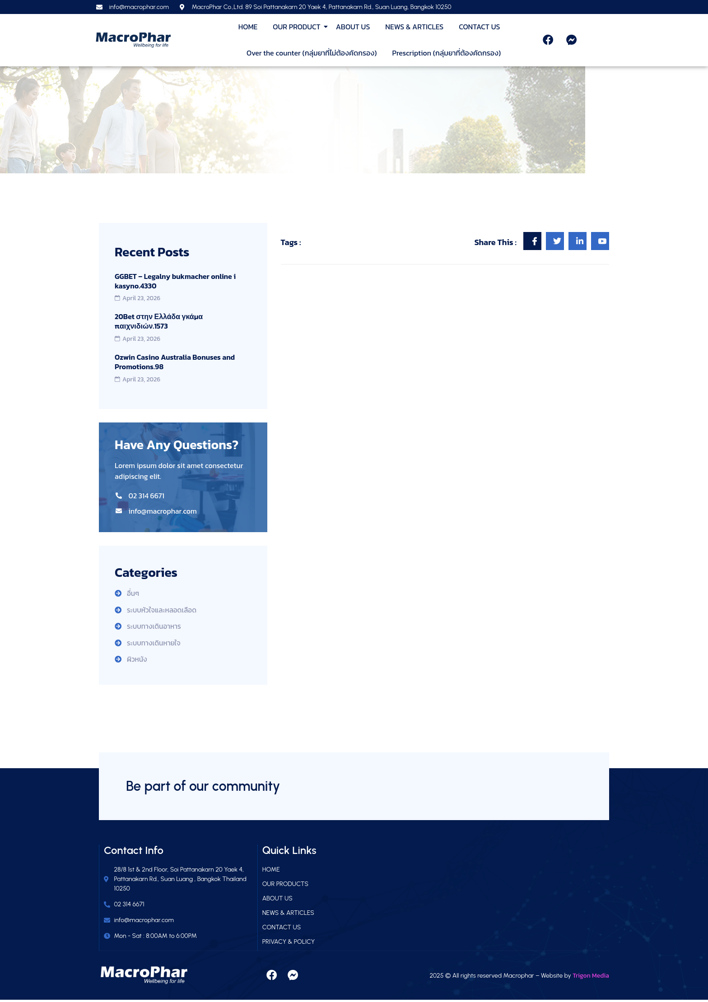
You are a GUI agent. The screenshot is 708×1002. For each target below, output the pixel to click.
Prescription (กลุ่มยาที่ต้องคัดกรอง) (446, 52)
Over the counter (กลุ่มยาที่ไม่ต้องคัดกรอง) (312, 52)
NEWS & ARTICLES (414, 26)
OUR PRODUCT (298, 26)
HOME (248, 26)
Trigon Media (591, 977)
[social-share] (532, 241)
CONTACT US (479, 26)
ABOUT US (353, 26)
